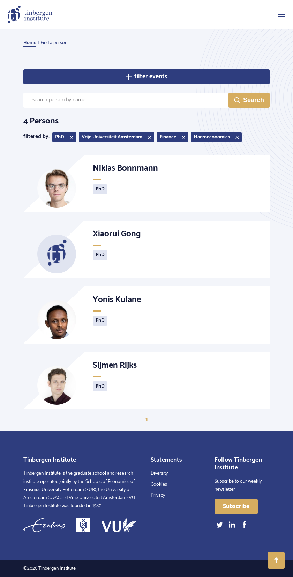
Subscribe (236, 506)
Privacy (158, 495)
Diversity (159, 473)
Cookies (159, 485)
